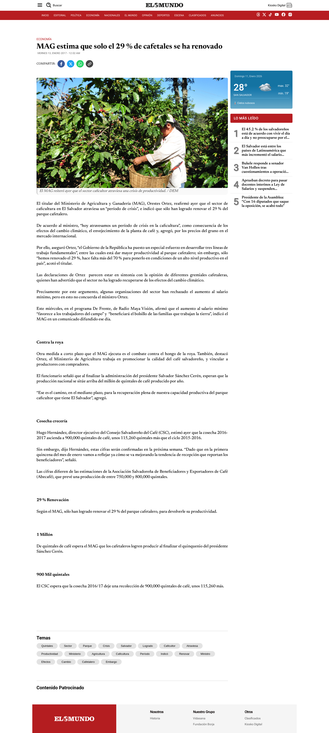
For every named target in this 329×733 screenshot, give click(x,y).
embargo (111, 661)
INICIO (45, 20)
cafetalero (88, 661)
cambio (66, 661)
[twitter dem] (264, 20)
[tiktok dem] (270, 20)
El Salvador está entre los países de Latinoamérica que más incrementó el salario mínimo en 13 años (264, 151)
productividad (49, 653)
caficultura (122, 653)
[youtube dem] (276, 20)
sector (68, 645)
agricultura (98, 653)
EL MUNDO (131, 20)
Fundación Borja (203, 724)
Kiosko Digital (253, 724)
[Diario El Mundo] (164, 11)
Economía (44, 39)
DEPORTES (163, 20)
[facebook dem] (283, 20)
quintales (47, 645)
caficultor (169, 645)
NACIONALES (112, 20)
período (145, 653)
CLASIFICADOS (197, 20)
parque (87, 645)
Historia (155, 718)
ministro (205, 653)
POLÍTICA (76, 20)
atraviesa (192, 645)
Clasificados (253, 718)
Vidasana (199, 718)
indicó (164, 653)
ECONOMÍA (92, 20)
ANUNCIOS (217, 20)
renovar (184, 653)
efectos (45, 661)
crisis (106, 645)
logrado (148, 645)
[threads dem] (258, 20)
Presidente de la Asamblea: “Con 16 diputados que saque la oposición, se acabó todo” (265, 202)
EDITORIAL (60, 20)
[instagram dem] (292, 20)
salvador (126, 645)
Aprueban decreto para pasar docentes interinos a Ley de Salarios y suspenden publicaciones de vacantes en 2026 (264, 185)
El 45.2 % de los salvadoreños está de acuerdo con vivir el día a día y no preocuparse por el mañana (266, 134)
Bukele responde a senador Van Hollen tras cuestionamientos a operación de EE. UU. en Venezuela (265, 168)
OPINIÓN (147, 20)
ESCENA (179, 20)
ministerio (75, 653)
